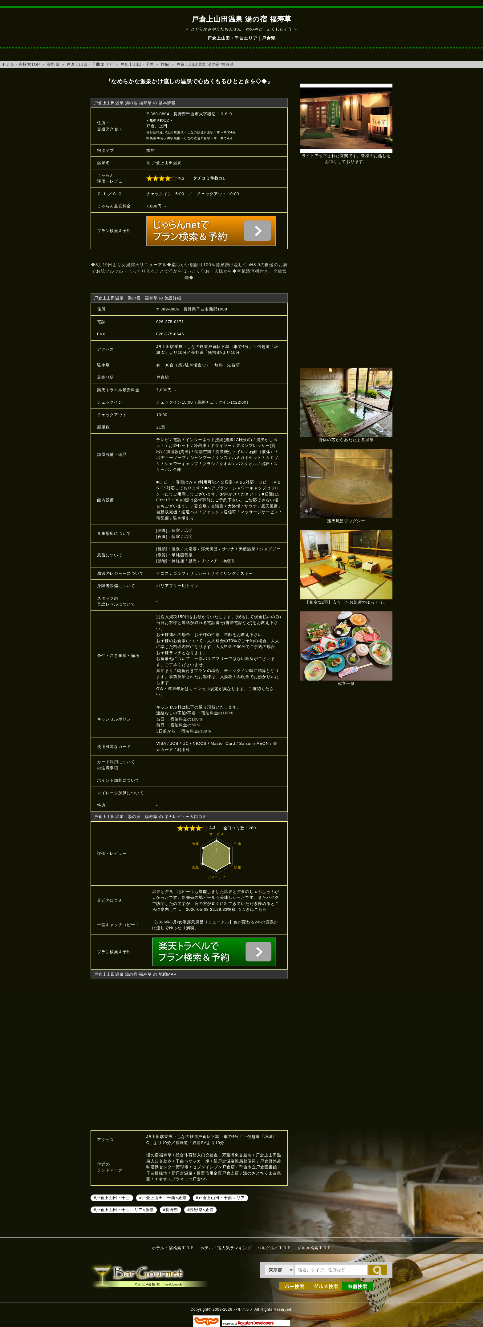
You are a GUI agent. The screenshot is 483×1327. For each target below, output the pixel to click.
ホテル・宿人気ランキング (225, 1248)
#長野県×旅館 (200, 1209)
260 (252, 828)
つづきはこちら (252, 909)
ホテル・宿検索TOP (21, 64)
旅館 (165, 64)
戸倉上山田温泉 (166, 162)
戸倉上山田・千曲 (137, 64)
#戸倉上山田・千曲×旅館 (163, 1197)
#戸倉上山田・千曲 (112, 1197)
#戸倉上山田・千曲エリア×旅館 (124, 1209)
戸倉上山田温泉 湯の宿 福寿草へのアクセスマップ (189, 1054)
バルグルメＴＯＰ (274, 1248)
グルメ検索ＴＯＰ (314, 1248)
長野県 (53, 64)
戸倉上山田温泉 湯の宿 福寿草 (205, 64)
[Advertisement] (346, 269)
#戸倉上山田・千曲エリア (220, 1197)
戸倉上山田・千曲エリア (90, 64)
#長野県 (170, 1209)
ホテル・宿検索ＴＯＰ (173, 1248)
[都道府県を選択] (279, 1270)
